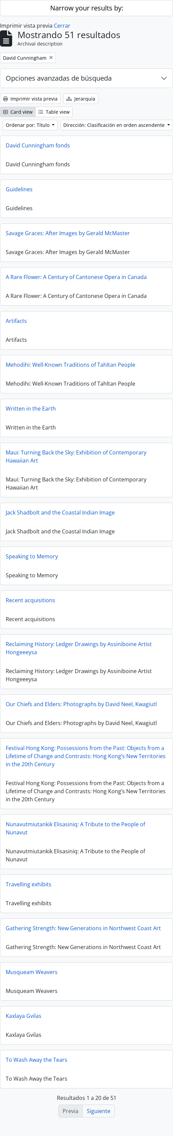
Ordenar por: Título (28, 125)
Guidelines (19, 189)
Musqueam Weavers (32, 972)
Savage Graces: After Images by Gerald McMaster (68, 233)
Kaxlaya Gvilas (23, 1016)
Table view (54, 112)
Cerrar (62, 25)
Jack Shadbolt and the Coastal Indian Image (60, 512)
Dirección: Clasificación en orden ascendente (114, 125)
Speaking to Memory (32, 556)
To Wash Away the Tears (36, 1059)
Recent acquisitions (30, 600)
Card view (18, 112)
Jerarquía (80, 98)
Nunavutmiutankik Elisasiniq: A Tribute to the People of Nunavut (75, 828)
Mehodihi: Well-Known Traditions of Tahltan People (70, 364)
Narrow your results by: (86, 7)
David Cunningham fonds (38, 145)
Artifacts (16, 321)
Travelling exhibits (28, 884)
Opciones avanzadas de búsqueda (59, 78)
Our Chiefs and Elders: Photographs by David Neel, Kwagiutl (81, 704)
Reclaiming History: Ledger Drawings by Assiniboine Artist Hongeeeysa (79, 648)
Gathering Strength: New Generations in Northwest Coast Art (83, 928)
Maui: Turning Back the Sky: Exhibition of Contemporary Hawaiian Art (76, 456)
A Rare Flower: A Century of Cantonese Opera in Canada (76, 277)
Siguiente (98, 1111)
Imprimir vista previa (30, 98)
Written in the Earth (31, 408)
